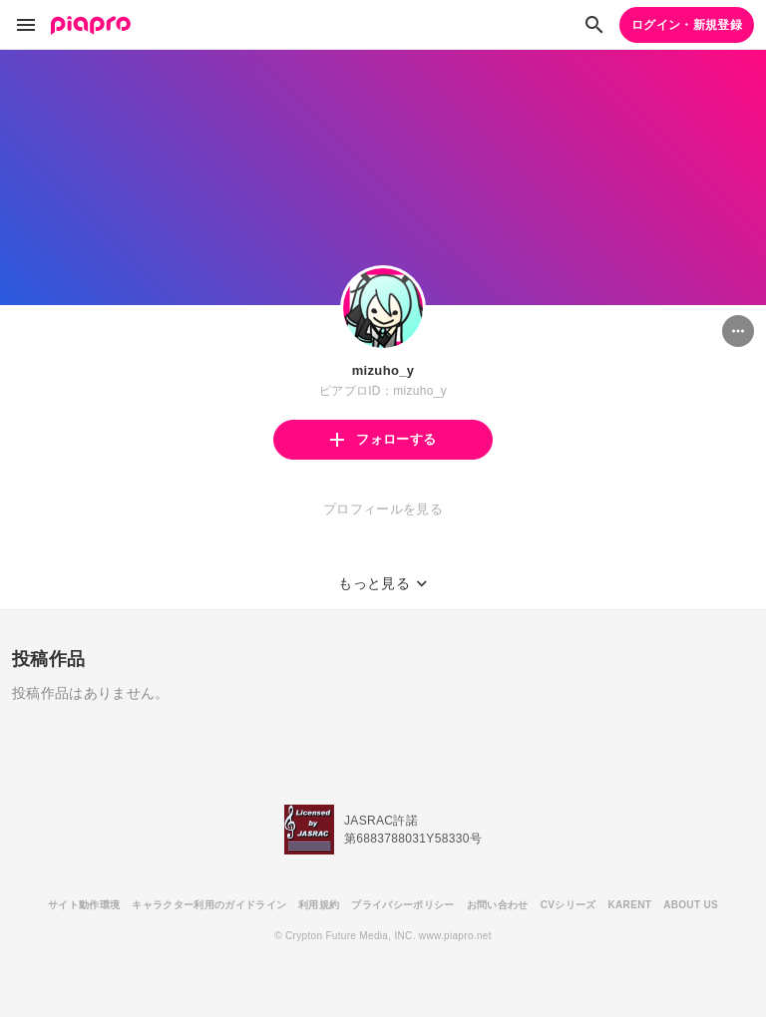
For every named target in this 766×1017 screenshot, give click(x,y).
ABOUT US (690, 904)
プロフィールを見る (383, 509)
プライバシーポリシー (402, 904)
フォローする (383, 439)
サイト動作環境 (84, 904)
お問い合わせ (498, 904)
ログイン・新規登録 (686, 25)
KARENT (630, 904)
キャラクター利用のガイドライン (209, 904)
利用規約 (318, 904)
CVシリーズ (568, 904)
